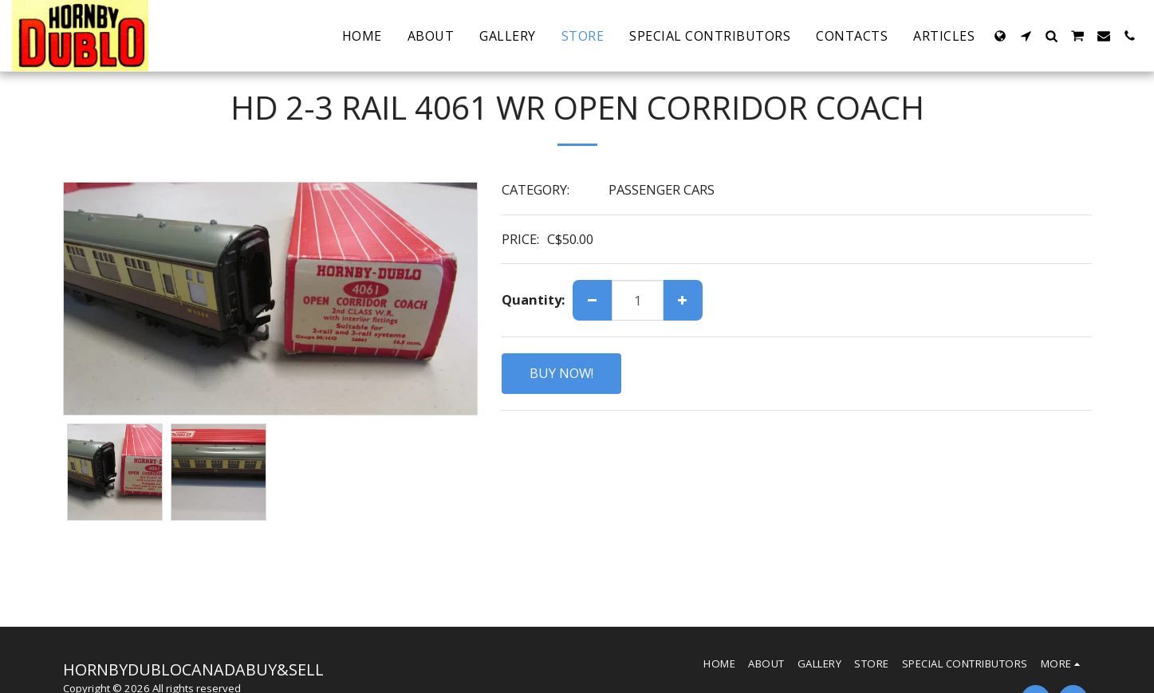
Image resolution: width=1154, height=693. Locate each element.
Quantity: (533, 300)
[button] (1026, 36)
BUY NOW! (561, 373)
